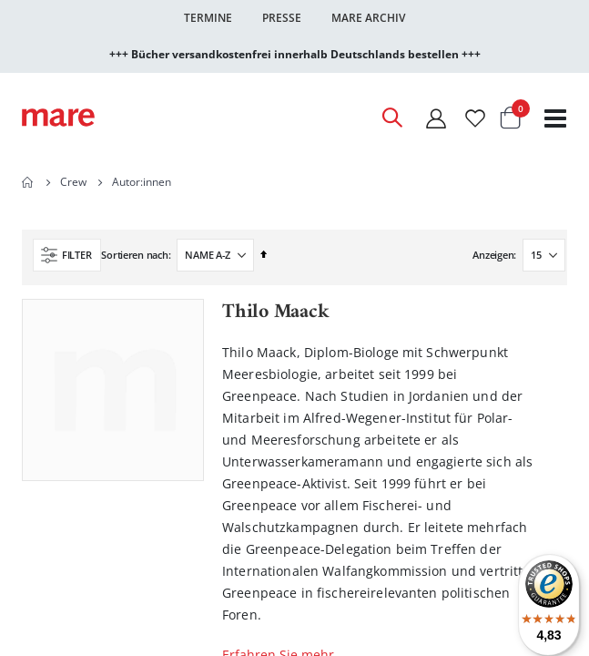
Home (28, 182)
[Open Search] (391, 117)
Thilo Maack (276, 312)
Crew (73, 182)
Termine (208, 18)
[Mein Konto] (436, 118)
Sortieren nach (134, 254)
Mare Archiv (368, 18)
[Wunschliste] (475, 118)
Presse (281, 18)
